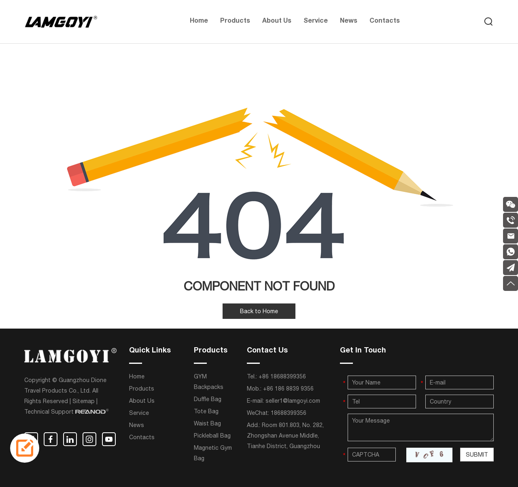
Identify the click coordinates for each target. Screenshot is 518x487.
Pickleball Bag (212, 435)
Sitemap (83, 401)
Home (199, 21)
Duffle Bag (207, 399)
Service (316, 21)
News (348, 21)
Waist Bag (207, 423)
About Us (276, 21)
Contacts (384, 21)
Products (235, 21)
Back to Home (259, 311)
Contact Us (267, 351)
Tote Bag (206, 411)
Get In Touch (363, 351)
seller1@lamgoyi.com (292, 400)
